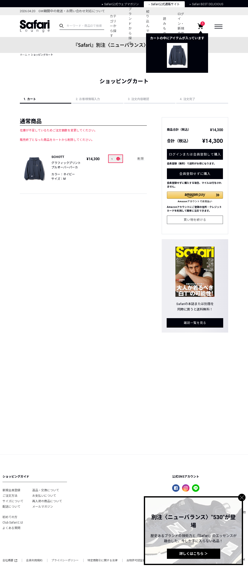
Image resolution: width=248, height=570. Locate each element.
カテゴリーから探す (113, 26)
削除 (140, 158)
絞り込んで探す (147, 26)
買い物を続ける (195, 220)
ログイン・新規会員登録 (181, 26)
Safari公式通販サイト (164, 4)
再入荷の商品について (47, 501)
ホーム (23, 54)
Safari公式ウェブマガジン (120, 4)
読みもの (164, 26)
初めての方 (9, 517)
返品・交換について (45, 490)
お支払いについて (44, 495)
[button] (195, 197)
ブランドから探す (130, 26)
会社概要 (9, 560)
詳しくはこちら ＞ (193, 554)
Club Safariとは (12, 522)
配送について (11, 506)
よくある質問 (11, 528)
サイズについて (12, 501)
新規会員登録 (11, 490)
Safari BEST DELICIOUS (206, 4)
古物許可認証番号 (137, 560)
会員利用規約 (34, 560)
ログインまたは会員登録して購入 (195, 154)
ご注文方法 (9, 495)
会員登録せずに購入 (195, 174)
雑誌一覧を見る (195, 323)
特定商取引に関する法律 (103, 560)
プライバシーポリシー (65, 560)
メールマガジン (42, 506)
